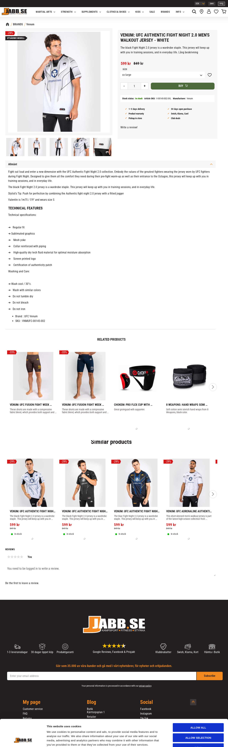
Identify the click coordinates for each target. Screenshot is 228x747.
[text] (126, 64)
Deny (198, 724)
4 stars (18, 556)
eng (221, 3)
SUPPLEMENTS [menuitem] (90, 11)
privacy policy (145, 685)
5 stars (21, 556)
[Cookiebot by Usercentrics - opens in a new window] (23, 740)
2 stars (12, 556)
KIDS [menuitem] (137, 11)
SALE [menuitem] (152, 11)
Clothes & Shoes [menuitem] (116, 11)
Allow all (198, 704)
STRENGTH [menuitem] (66, 11)
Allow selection (198, 714)
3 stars (15, 556)
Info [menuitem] (178, 11)
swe (212, 3)
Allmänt (12, 164)
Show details (187, 739)
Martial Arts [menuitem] (44, 11)
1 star (8, 556)
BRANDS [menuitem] (165, 11)
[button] (216, 12)
